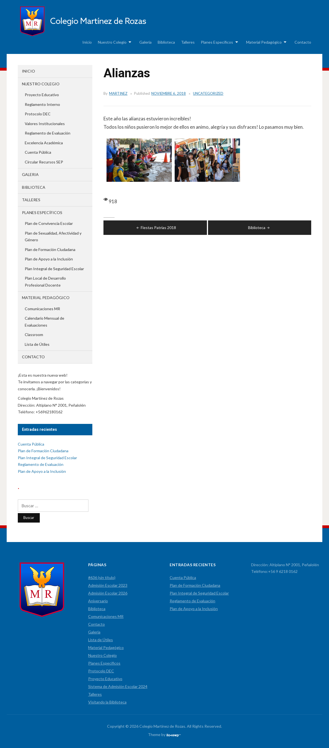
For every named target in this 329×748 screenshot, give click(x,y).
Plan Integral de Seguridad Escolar (54, 268)
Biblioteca (166, 42)
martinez (118, 93)
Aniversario (98, 600)
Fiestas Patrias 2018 (155, 227)
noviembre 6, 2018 (168, 93)
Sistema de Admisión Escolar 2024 (117, 686)
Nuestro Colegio (112, 42)
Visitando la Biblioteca (107, 702)
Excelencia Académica (44, 142)
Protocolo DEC (38, 113)
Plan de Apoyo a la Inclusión (49, 259)
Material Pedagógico (264, 42)
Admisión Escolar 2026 (107, 593)
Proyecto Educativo (42, 94)
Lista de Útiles (37, 344)
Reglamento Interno (42, 104)
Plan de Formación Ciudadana (50, 249)
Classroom (34, 334)
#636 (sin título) (101, 577)
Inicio (87, 42)
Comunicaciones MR (42, 308)
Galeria (145, 42)
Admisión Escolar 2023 (107, 585)
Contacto (303, 42)
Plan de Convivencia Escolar (49, 223)
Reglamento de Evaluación (47, 133)
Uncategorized (208, 93)
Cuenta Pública (38, 152)
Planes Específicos (217, 42)
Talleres (188, 42)
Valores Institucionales (45, 123)
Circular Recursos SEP (44, 162)
